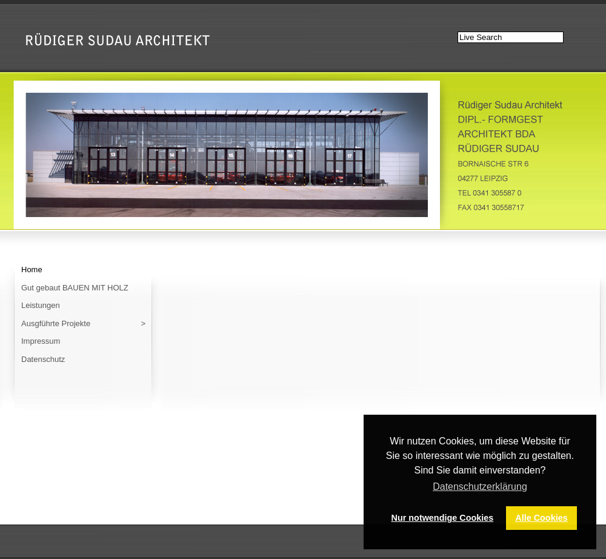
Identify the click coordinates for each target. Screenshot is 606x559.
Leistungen (40, 305)
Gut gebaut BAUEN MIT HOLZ (74, 287)
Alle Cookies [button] (541, 518)
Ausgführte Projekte (83, 324)
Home (31, 269)
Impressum (40, 341)
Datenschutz (43, 359)
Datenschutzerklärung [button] (480, 486)
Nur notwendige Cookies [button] (442, 518)
